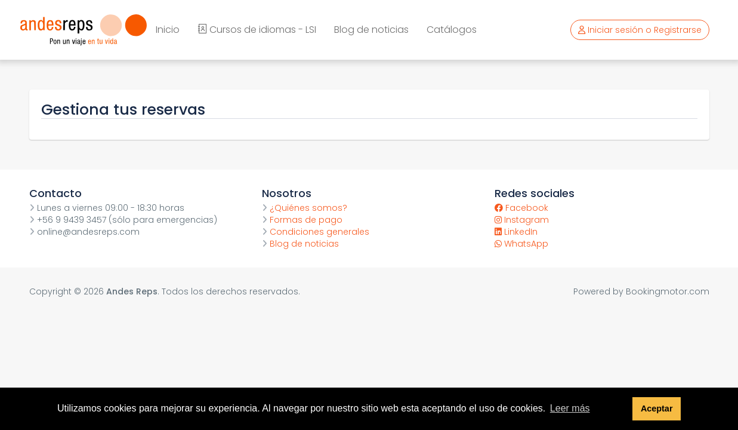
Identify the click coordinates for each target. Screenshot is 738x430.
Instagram (522, 220)
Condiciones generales (315, 232)
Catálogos (452, 29)
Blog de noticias (371, 29)
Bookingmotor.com (667, 291)
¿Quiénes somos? (304, 208)
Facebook (521, 208)
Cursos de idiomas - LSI (256, 29)
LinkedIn (516, 232)
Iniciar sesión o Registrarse (640, 30)
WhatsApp (521, 244)
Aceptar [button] (657, 408)
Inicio (168, 29)
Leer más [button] (570, 408)
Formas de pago (302, 220)
